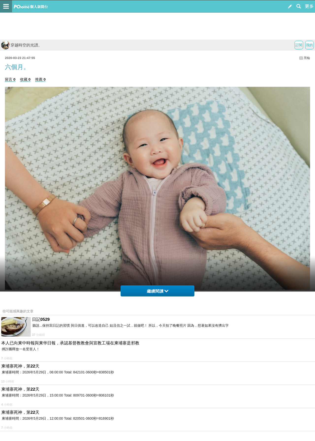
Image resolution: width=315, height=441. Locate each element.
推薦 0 (40, 79)
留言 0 (10, 79)
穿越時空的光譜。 (21, 45)
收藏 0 (25, 79)
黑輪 (307, 58)
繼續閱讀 (157, 291)
